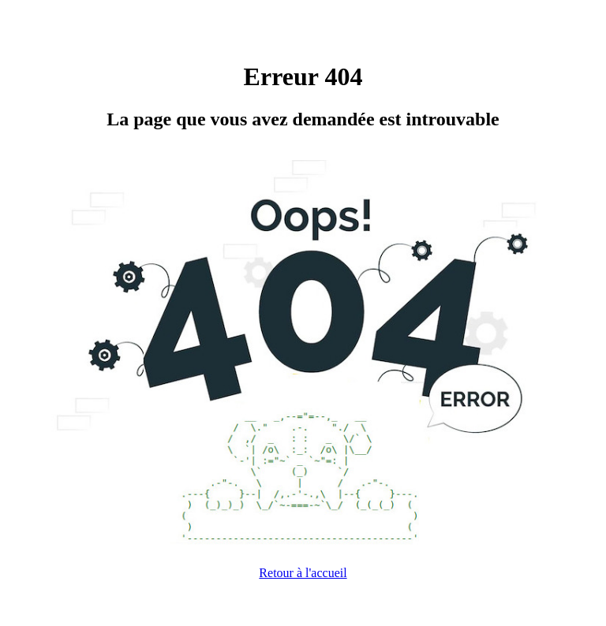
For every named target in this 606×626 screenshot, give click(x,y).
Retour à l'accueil (302, 572)
